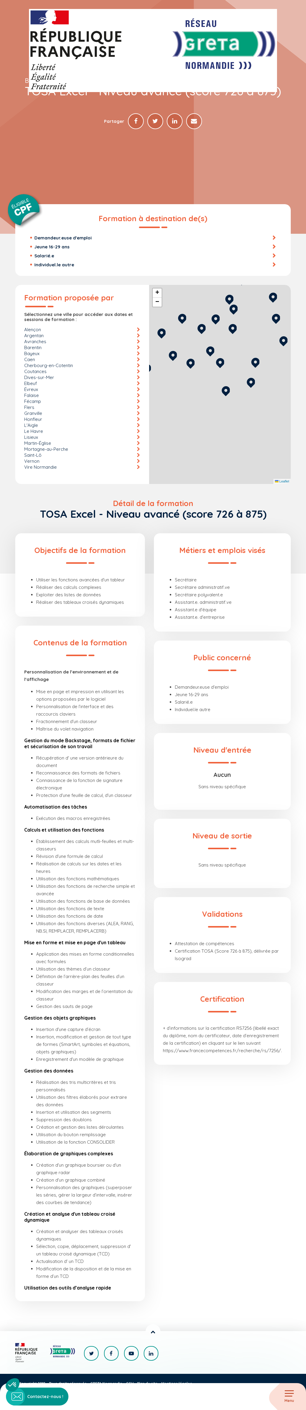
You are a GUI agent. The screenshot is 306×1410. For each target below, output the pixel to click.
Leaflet (282, 482)
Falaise (31, 395)
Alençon (32, 330)
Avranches (35, 342)
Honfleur (33, 419)
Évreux (31, 389)
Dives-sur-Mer (39, 378)
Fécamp (32, 401)
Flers (29, 407)
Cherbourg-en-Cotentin (48, 366)
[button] (226, 390)
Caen (29, 360)
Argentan (34, 336)
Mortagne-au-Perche (46, 449)
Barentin (33, 348)
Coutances (35, 372)
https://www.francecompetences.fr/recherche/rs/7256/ (222, 1051)
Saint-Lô (33, 455)
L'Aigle (31, 425)
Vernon (31, 461)
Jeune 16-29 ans (52, 247)
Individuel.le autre (54, 265)
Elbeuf (30, 384)
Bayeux (31, 354)
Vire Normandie (40, 467)
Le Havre (33, 431)
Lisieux (31, 437)
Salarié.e (44, 256)
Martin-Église (37, 443)
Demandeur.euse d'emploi (63, 238)
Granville (33, 413)
